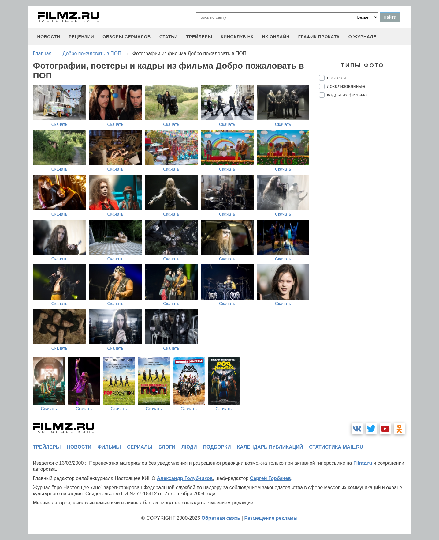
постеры (336, 77)
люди (189, 447)
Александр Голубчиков (185, 478)
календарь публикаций (270, 447)
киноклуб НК (237, 36)
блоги (166, 447)
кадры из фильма (347, 94)
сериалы (139, 447)
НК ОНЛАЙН (276, 36)
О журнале (362, 36)
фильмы (109, 447)
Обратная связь (221, 518)
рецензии (81, 36)
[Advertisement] (365, 205)
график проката (319, 36)
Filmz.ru (362, 463)
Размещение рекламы (271, 518)
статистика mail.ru (336, 447)
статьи (168, 36)
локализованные (346, 86)
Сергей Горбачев (270, 478)
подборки (217, 447)
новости (48, 36)
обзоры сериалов (126, 36)
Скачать (59, 124)
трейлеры (199, 36)
